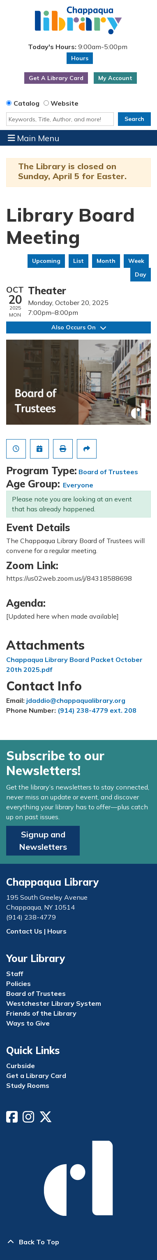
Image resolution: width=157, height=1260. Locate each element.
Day (140, 274)
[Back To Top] (78, 1241)
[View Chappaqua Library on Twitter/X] (46, 1119)
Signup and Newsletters (43, 840)
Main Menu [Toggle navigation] (34, 137)
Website (64, 103)
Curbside (20, 1065)
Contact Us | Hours (36, 931)
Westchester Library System (53, 1003)
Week (136, 261)
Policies (18, 983)
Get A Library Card (56, 78)
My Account (115, 78)
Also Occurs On (78, 327)
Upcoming (46, 261)
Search (134, 119)
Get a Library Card (36, 1075)
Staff (14, 973)
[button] (77, 46)
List (78, 261)
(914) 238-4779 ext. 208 (97, 710)
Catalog (26, 103)
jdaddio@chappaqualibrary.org (75, 700)
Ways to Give (28, 1023)
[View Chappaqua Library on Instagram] (29, 1119)
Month (106, 261)
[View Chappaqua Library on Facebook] (12, 1119)
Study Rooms (27, 1085)
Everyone (78, 485)
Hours (79, 58)
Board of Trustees (108, 472)
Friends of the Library (41, 1013)
